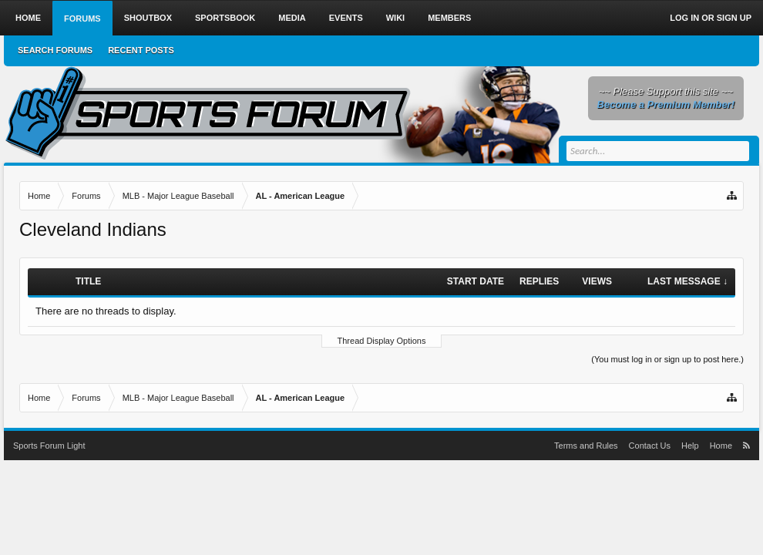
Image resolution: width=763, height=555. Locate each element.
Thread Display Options (382, 340)
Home (28, 17)
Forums (82, 18)
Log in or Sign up (710, 17)
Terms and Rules (586, 445)
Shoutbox (148, 17)
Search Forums (55, 50)
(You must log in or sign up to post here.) (667, 359)
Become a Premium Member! (665, 104)
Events (346, 17)
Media (291, 17)
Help (690, 445)
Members (449, 17)
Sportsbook (225, 17)
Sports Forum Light (49, 445)
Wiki (395, 17)
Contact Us (650, 445)
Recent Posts (141, 50)
